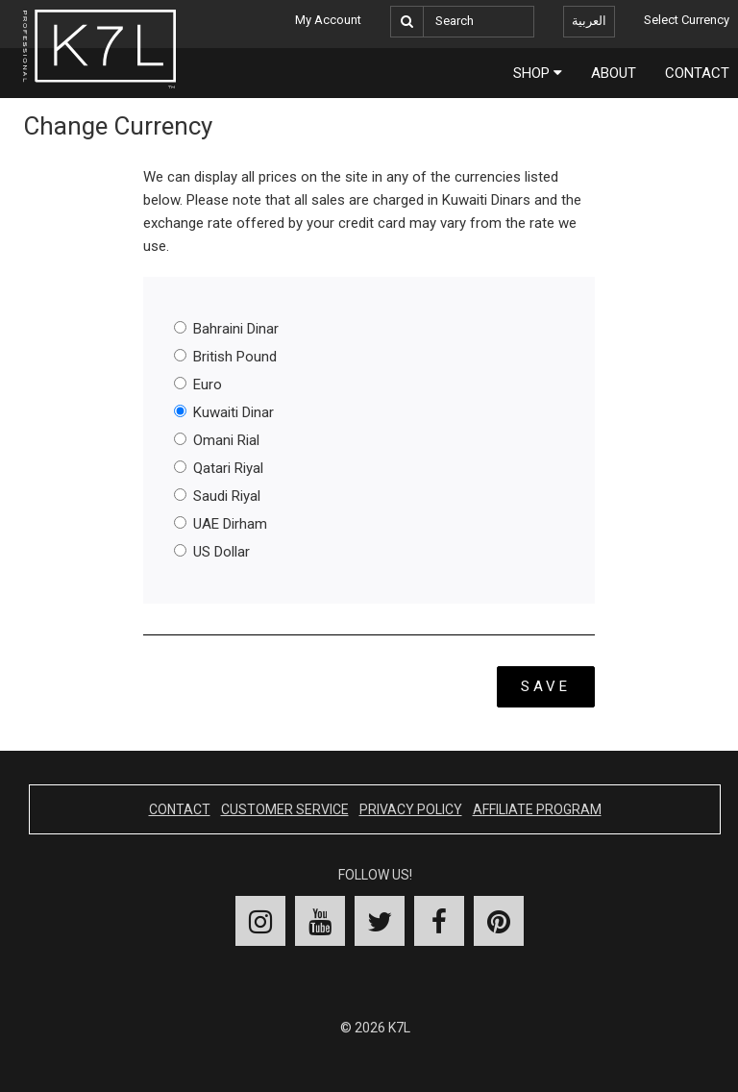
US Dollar (212, 551)
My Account (328, 19)
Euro (198, 384)
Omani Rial (216, 440)
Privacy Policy (410, 809)
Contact (179, 809)
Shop (537, 73)
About (613, 73)
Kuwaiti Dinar (224, 412)
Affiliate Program (537, 809)
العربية (589, 20)
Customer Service (285, 809)
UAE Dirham (220, 524)
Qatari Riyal (218, 468)
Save (546, 686)
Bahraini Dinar (226, 328)
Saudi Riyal (217, 496)
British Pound (225, 356)
